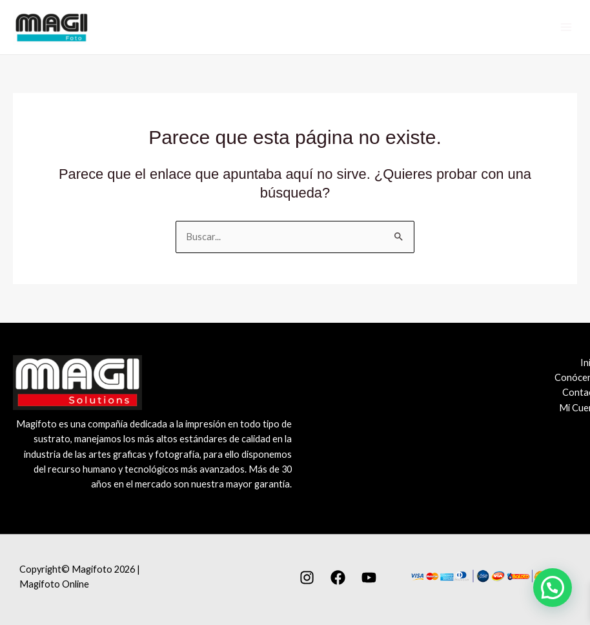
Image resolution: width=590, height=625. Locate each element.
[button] (552, 587)
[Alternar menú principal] (565, 27)
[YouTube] (368, 577)
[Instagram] (307, 577)
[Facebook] (338, 577)
